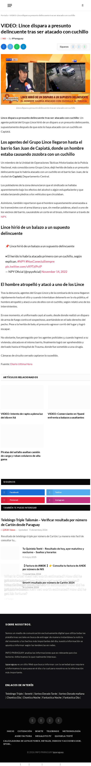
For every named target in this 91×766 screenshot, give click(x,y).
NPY (3, 216)
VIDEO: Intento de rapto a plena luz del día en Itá (22, 415)
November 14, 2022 (54, 271)
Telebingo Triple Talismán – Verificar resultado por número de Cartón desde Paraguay (44, 522)
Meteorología (72, 731)
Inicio (10, 731)
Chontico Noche (31, 697)
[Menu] (10, 5)
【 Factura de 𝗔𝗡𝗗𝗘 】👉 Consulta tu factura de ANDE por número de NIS (54, 567)
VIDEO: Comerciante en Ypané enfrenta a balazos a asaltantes (66, 415)
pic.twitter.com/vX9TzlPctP (23, 266)
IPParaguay (17, 38)
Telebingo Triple (14, 693)
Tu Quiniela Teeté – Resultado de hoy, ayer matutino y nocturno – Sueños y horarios (53, 550)
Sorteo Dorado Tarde (45, 693)
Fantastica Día (71, 697)
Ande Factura (23, 736)
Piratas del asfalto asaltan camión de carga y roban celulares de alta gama (20, 455)
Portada (4, 15)
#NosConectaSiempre (40, 261)
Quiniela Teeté (64, 736)
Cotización (25, 731)
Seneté (28, 693)
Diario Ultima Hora (21, 364)
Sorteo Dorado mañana (71, 693)
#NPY (21, 261)
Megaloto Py (43, 736)
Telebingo (53, 731)
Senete (39, 731)
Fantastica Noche (52, 697)
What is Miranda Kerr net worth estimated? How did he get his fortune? (45, 591)
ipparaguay (11, 664)
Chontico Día (14, 697)
